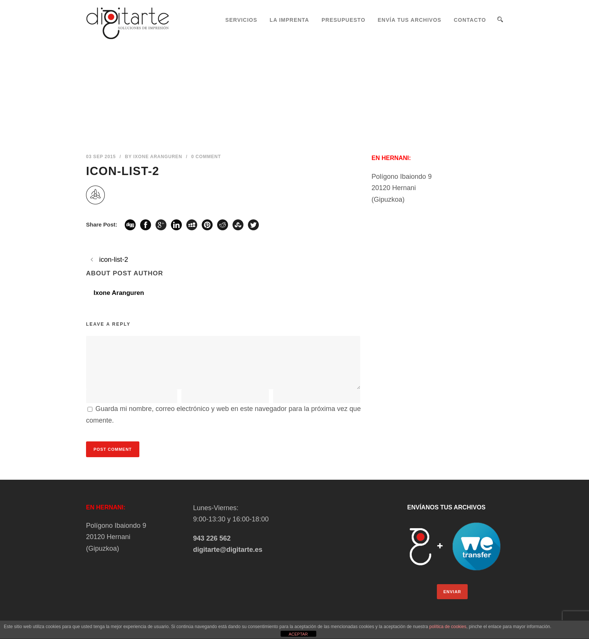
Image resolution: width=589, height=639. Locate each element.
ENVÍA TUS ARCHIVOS (409, 20)
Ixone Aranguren (157, 156)
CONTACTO (470, 20)
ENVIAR (452, 591)
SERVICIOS (241, 20)
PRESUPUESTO (343, 20)
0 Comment (206, 156)
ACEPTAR (298, 634)
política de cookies (448, 626)
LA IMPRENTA (289, 20)
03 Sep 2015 (101, 156)
